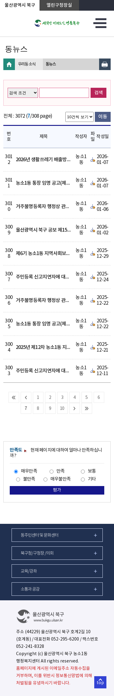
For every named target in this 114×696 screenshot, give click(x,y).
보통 (92, 471)
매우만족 (29, 471)
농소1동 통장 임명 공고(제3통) (45, 183)
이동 (102, 116)
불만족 (29, 479)
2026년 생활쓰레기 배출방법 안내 (48, 159)
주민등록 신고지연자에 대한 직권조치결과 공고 (61, 277)
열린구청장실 (59, 5)
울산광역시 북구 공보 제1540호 (46, 230)
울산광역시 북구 (20, 5)
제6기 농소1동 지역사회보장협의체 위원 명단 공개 (64, 253)
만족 (61, 471)
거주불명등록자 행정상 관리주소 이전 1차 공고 (61, 206)
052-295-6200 (65, 639)
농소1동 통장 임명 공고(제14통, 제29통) (55, 324)
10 (62, 408)
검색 (98, 92)
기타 (92, 479)
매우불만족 (60, 479)
